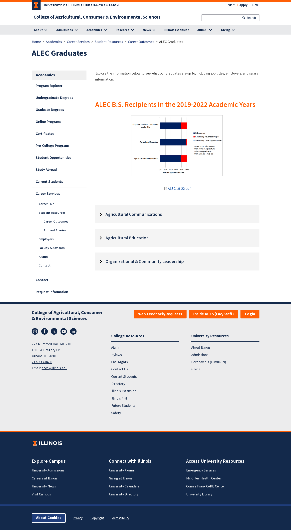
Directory (118, 383)
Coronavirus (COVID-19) (208, 362)
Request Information (52, 291)
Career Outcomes (141, 41)
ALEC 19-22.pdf (179, 188)
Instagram (35, 331)
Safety (116, 413)
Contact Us (119, 369)
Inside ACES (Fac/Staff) (213, 314)
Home (36, 41)
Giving (196, 369)
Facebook (44, 331)
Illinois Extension (176, 30)
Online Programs (48, 121)
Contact (45, 265)
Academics (54, 41)
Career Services (78, 41)
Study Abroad (46, 169)
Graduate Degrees (50, 109)
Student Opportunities (53, 157)
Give (255, 5)
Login (250, 314)
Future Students (123, 405)
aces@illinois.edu (54, 368)
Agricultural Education (127, 238)
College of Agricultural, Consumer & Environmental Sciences (97, 17)
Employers (46, 239)
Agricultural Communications (133, 214)
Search (251, 18)
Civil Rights (119, 362)
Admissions (199, 354)
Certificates (45, 133)
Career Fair (46, 204)
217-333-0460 (42, 362)
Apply (243, 5)
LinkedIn (73, 331)
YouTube (63, 331)
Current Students (49, 181)
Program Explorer (49, 85)
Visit (231, 5)
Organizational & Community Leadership (144, 261)
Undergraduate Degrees (54, 97)
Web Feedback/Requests (160, 314)
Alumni (44, 257)
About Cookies (48, 518)
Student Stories (55, 230)
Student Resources (109, 41)
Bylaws (116, 354)
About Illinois (201, 347)
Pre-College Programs (53, 145)
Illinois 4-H (119, 398)
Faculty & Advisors (52, 248)
